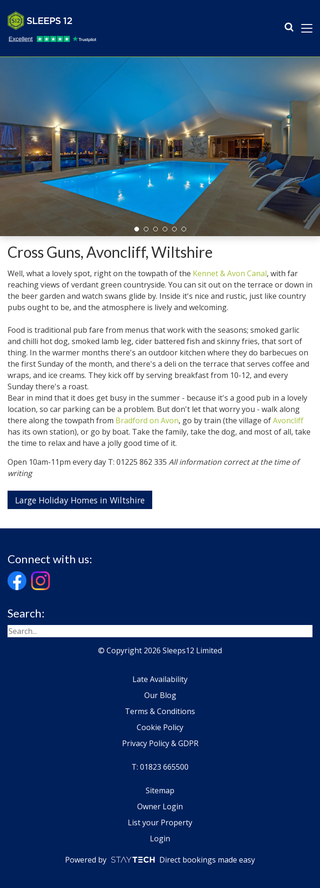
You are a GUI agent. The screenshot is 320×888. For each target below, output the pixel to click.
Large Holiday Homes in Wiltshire (80, 500)
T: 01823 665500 (160, 767)
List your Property (160, 822)
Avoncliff (288, 420)
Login (160, 838)
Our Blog (160, 695)
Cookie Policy (160, 727)
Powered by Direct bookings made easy (160, 859)
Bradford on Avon (147, 420)
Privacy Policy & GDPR (160, 743)
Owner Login (160, 806)
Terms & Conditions (160, 711)
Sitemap (160, 790)
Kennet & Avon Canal (230, 273)
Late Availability (160, 679)
